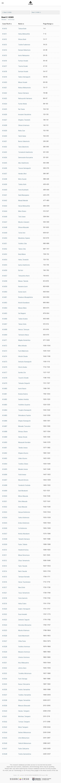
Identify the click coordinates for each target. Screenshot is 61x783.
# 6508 (4, 539)
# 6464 (4, 308)
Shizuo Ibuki (22, 39)
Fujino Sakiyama (23, 748)
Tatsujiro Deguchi (24, 383)
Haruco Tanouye (23, 329)
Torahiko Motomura (24, 673)
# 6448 (4, 227)
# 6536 (4, 689)
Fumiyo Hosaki (23, 61)
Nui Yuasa (21, 109)
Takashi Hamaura (24, 539)
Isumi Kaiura (22, 388)
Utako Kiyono (22, 458)
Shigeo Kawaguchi (24, 421)
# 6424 (4, 104)
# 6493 (4, 458)
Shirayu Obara (23, 431)
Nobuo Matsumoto (24, 87)
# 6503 (4, 512)
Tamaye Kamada (24, 576)
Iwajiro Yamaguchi (24, 609)
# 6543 (4, 727)
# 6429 (4, 130)
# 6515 (4, 576)
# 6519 (4, 603)
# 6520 (4, 609)
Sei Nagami (22, 313)
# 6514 (4, 571)
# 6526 (4, 635)
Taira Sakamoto (23, 147)
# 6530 (4, 657)
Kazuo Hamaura (23, 93)
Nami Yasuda (22, 571)
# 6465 (4, 313)
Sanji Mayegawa (23, 195)
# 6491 (4, 447)
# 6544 (4, 732)
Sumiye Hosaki (23, 71)
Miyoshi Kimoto (23, 480)
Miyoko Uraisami (23, 222)
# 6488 (4, 431)
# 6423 (4, 98)
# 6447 (4, 222)
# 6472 (4, 345)
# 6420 (4, 82)
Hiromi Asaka (22, 367)
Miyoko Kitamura (23, 630)
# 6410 (4, 28)
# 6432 (4, 147)
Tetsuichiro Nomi (24, 276)
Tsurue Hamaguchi (24, 168)
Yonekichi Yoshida (24, 485)
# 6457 (4, 276)
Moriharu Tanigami (24, 716)
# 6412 (4, 39)
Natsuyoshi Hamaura (25, 98)
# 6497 (4, 480)
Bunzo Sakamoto (24, 141)
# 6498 (4, 485)
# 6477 (4, 372)
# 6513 (4, 566)
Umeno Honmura (24, 657)
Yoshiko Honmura (24, 646)
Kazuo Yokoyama (24, 684)
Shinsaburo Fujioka (24, 415)
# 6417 (4, 66)
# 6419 (4, 77)
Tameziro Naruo (23, 335)
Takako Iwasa (22, 447)
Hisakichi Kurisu (23, 550)
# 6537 (4, 695)
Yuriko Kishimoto (23, 517)
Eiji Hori (20, 270)
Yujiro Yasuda (22, 566)
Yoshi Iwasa (22, 474)
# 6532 (4, 668)
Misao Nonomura (24, 555)
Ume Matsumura (23, 738)
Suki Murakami (23, 490)
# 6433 (4, 152)
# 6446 (4, 216)
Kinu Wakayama (23, 662)
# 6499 (4, 490)
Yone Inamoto (22, 598)
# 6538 (4, 700)
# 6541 (4, 716)
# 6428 (4, 125)
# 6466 (4, 319)
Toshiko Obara (23, 464)
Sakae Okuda (22, 437)
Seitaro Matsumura (24, 732)
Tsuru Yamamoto (24, 593)
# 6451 (4, 243)
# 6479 (4, 383)
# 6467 (4, 324)
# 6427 (4, 120)
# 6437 (4, 173)
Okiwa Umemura (23, 125)
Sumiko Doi (22, 372)
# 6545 (4, 738)
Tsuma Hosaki (23, 66)
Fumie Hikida (22, 104)
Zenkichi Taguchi (23, 619)
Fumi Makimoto (23, 351)
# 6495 (4, 469)
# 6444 (4, 211)
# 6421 (4, 87)
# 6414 (4, 50)
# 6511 (4, 555)
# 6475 (4, 361)
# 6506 (4, 528)
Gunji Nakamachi (23, 635)
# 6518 (4, 598)
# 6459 (4, 286)
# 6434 (4, 157)
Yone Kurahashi (23, 190)
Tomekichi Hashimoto (25, 152)
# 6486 (4, 421)
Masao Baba (22, 308)
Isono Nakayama (23, 55)
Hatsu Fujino (22, 603)
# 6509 (4, 544)
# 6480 (4, 388)
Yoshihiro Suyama (24, 404)
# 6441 (4, 195)
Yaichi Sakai (22, 136)
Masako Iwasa (23, 469)
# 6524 (4, 625)
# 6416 (4, 61)
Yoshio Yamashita (24, 689)
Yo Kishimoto (22, 528)
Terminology (11, 19)
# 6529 (4, 652)
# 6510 (4, 550)
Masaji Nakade (23, 200)
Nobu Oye (21, 130)
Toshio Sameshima (24, 754)
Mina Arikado (22, 345)
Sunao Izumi (22, 292)
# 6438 (4, 179)
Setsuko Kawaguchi (24, 361)
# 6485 (4, 415)
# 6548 (4, 754)
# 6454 (4, 259)
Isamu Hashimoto (24, 265)
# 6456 (4, 270)
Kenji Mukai (22, 254)
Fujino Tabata (22, 544)
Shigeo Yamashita (24, 700)
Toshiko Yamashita (24, 695)
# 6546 (4, 743)
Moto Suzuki (22, 179)
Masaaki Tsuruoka (24, 426)
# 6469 (4, 335)
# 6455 (4, 265)
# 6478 (4, 378)
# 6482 (4, 399)
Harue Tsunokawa (24, 582)
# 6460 (4, 292)
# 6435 (4, 163)
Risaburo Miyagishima (25, 297)
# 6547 (4, 748)
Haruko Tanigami (23, 711)
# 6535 (4, 684)
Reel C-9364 (6, 12)
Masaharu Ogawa (24, 238)
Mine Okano (22, 211)
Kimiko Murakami (24, 533)
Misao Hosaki (22, 82)
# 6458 (4, 281)
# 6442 (4, 200)
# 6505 (4, 523)
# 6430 (4, 136)
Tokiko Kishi (22, 184)
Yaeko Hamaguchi (24, 77)
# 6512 (4, 560)
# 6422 (4, 93)
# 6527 (4, 641)
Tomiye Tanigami (24, 721)
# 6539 (4, 705)
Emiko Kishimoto (23, 523)
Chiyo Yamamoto (24, 560)
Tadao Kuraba (23, 319)
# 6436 (4, 168)
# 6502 (4, 507)
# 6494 (4, 464)
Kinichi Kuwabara (23, 302)
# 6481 (4, 394)
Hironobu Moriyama (24, 625)
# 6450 (4, 238)
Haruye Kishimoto (24, 512)
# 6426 (4, 114)
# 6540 (4, 711)
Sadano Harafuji (23, 399)
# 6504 (4, 517)
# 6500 (4, 496)
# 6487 (4, 426)
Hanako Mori (22, 173)
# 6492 (4, 453)
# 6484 (4, 410)
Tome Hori (21, 233)
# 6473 (4, 351)
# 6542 (4, 721)
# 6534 (4, 678)
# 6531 (4, 662)
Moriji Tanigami (23, 727)
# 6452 (4, 249)
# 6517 (4, 587)
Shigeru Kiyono (23, 453)
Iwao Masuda (22, 507)
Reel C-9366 (36, 12)
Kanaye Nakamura (24, 50)
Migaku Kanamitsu (24, 340)
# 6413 (4, 44)
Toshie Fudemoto (24, 44)
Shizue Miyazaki (23, 227)
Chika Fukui (22, 641)
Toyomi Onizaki (23, 378)
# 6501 (4, 501)
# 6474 (4, 356)
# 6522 (4, 614)
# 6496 (4, 474)
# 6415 (4, 55)
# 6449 (4, 233)
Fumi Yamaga (22, 678)
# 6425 (4, 109)
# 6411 (4, 34)
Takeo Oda (22, 249)
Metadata (3, 19)
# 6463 (4, 302)
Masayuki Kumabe (24, 442)
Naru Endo (21, 587)
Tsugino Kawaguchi (24, 410)
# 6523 (4, 619)
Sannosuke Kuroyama (25, 157)
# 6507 (4, 533)
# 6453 (4, 254)
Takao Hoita (22, 324)
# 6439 (4, 184)
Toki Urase (21, 216)
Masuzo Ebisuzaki (24, 705)
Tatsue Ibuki (22, 28)
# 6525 (4, 630)
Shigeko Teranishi (24, 120)
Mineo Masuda (23, 496)
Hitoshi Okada (23, 356)
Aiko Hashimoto (23, 163)
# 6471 (4, 340)
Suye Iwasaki (22, 614)
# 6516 (4, 582)
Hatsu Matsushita (24, 34)
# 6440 (4, 190)
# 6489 (4, 437)
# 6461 (4, 297)
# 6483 (4, 404)
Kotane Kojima (23, 394)
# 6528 (4, 646)
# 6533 (4, 673)
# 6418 (4, 71)
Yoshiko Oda (22, 243)
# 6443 (4, 206)
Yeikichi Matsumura (24, 743)
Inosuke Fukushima (24, 114)
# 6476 (4, 367)
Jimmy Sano (22, 668)
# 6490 (4, 442)
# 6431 (4, 141)
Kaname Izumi (23, 286)
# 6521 (4, 593)
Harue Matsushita (24, 206)
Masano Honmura (24, 652)
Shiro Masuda (22, 501)
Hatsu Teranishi (23, 259)
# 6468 (4, 329)
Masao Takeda (23, 281)
